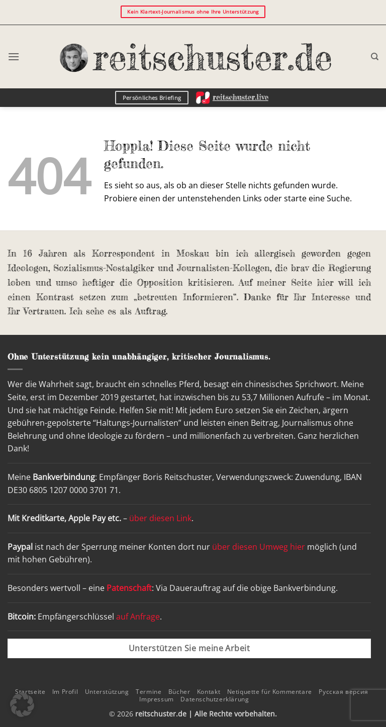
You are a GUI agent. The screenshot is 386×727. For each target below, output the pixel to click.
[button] (14, 56)
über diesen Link (160, 518)
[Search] (374, 56)
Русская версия (343, 691)
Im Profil (65, 691)
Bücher (179, 691)
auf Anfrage (138, 616)
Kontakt (208, 691)
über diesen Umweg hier (258, 546)
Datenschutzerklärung (214, 699)
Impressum (156, 699)
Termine (148, 691)
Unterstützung (107, 691)
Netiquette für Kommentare (269, 691)
